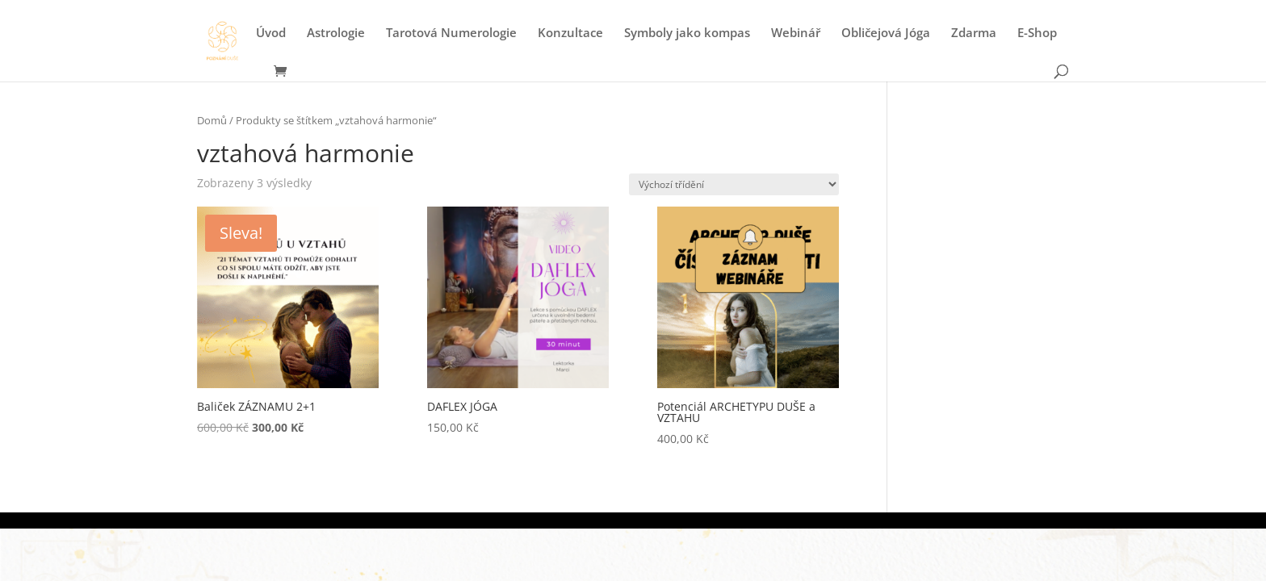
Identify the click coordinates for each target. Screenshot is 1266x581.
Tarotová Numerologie (451, 33)
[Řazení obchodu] (734, 184)
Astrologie (336, 33)
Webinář (795, 33)
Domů (212, 120)
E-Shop (1037, 33)
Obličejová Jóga (885, 33)
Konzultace (570, 33)
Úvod (271, 33)
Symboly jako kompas (687, 33)
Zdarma (973, 33)
